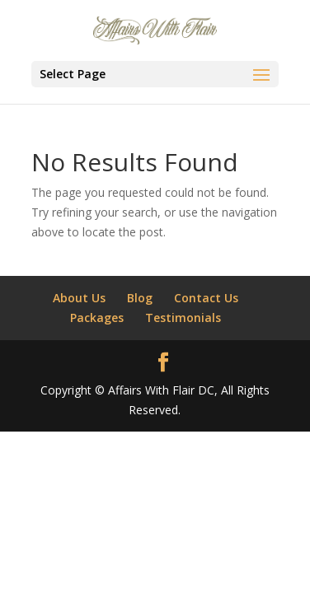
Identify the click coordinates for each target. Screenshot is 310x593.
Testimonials (183, 317)
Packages (97, 317)
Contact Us (206, 298)
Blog (140, 298)
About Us (79, 298)
